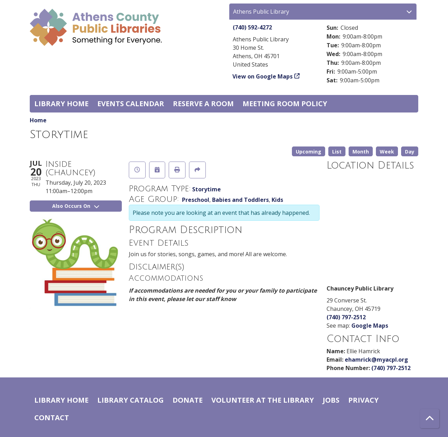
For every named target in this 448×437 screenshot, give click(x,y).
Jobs (331, 400)
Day (409, 151)
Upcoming (308, 151)
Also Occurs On (75, 206)
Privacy (363, 400)
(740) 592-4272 (252, 27)
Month (360, 151)
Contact (51, 417)
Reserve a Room (203, 103)
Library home (61, 103)
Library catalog (130, 400)
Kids (277, 200)
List (337, 151)
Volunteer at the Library (262, 400)
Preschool (195, 200)
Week (387, 151)
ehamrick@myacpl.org (376, 359)
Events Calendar (130, 103)
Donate (188, 400)
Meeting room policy (285, 103)
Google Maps (369, 325)
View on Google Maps (263, 76)
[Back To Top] (429, 418)
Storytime (206, 189)
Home (38, 120)
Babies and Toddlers (240, 200)
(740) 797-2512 (346, 317)
